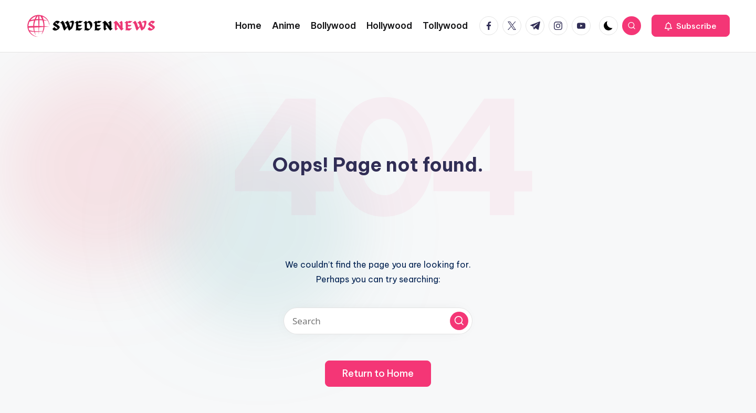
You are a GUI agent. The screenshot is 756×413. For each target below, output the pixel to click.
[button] (691, 26)
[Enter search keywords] (378, 321)
